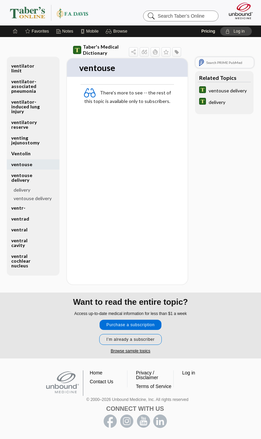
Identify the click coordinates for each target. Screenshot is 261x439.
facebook (110, 421)
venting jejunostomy (25, 140)
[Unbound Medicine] (239, 11)
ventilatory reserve (24, 124)
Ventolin (21, 153)
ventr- (18, 208)
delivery (22, 190)
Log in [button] (188, 372)
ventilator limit (22, 68)
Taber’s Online (62, 12)
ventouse (21, 164)
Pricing (208, 31)
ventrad (20, 219)
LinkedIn (160, 421)
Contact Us (101, 381)
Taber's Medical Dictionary (96, 50)
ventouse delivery (21, 177)
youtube (143, 421)
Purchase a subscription (130, 324)
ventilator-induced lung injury (25, 106)
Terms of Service (153, 386)
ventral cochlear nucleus (21, 260)
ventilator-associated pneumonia (23, 86)
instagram (127, 421)
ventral (19, 229)
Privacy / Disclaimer (147, 375)
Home (96, 372)
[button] (117, 31)
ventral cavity (19, 243)
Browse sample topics (131, 351)
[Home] (15, 31)
